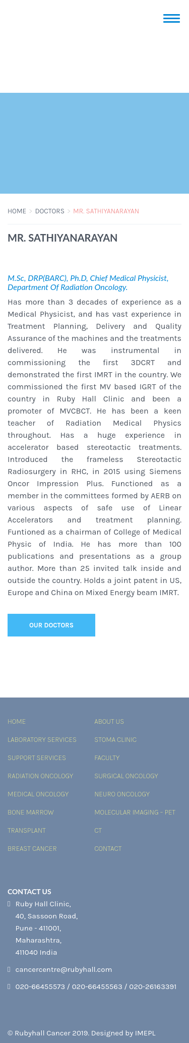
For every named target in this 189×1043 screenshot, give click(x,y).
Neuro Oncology (122, 794)
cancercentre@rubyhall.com (63, 969)
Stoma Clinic (115, 739)
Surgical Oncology (126, 776)
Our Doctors (51, 625)
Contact (107, 848)
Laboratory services (42, 739)
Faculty (106, 758)
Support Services (37, 758)
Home (17, 211)
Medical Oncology (38, 794)
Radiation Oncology (40, 776)
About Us (109, 721)
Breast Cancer (32, 848)
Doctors (49, 211)
